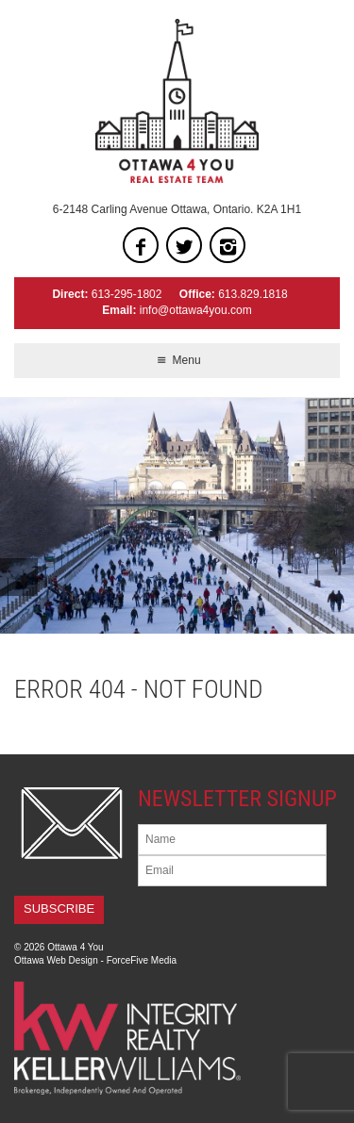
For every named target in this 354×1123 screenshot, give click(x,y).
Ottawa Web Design (56, 960)
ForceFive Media (142, 960)
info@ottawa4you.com (196, 310)
